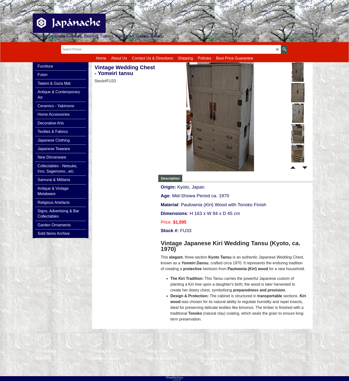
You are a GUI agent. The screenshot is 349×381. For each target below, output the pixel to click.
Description (170, 178)
